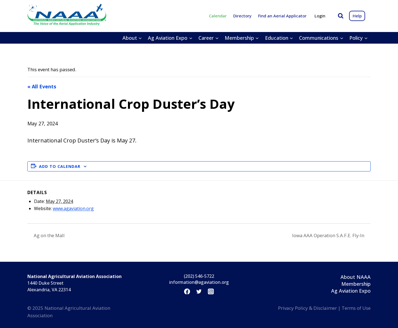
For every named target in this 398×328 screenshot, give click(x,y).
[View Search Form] (340, 16)
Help (357, 15)
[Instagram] (211, 291)
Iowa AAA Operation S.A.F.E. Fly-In (325, 235)
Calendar (218, 15)
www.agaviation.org (73, 208)
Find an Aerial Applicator (282, 15)
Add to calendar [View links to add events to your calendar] (59, 166)
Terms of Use (356, 308)
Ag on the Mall (50, 235)
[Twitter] (199, 291)
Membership (356, 284)
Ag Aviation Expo (351, 291)
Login (320, 15)
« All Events (41, 86)
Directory (242, 15)
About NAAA (356, 277)
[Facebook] (187, 291)
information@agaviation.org (199, 282)
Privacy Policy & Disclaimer (307, 308)
